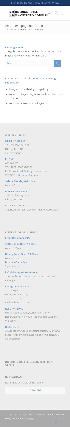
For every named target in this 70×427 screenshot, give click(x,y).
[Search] (54, 12)
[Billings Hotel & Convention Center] (29, 12)
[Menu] (63, 12)
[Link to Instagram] (56, 422)
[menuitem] (54, 12)
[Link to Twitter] (62, 422)
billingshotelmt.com (27, 175)
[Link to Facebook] (51, 422)
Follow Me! (35, 390)
